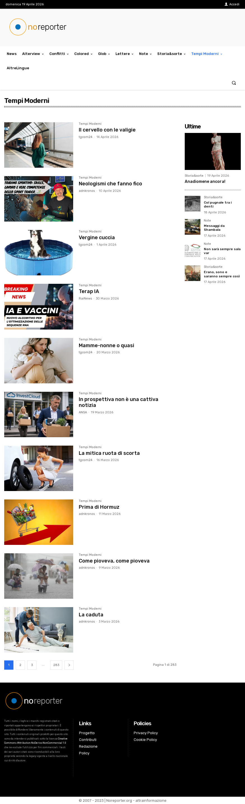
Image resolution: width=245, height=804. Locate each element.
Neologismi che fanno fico (110, 184)
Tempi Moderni (90, 124)
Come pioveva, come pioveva (114, 561)
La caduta (91, 615)
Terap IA (89, 291)
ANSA (83, 412)
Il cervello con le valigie (107, 130)
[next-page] (69, 665)
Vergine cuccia (97, 237)
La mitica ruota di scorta (109, 453)
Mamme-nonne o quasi (106, 345)
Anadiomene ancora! (205, 181)
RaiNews (85, 298)
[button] (234, 82)
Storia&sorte (194, 175)
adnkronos (87, 191)
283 (56, 665)
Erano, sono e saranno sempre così (222, 274)
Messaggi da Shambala (214, 228)
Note (207, 220)
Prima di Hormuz (99, 507)
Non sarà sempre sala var (222, 251)
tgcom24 (86, 137)
